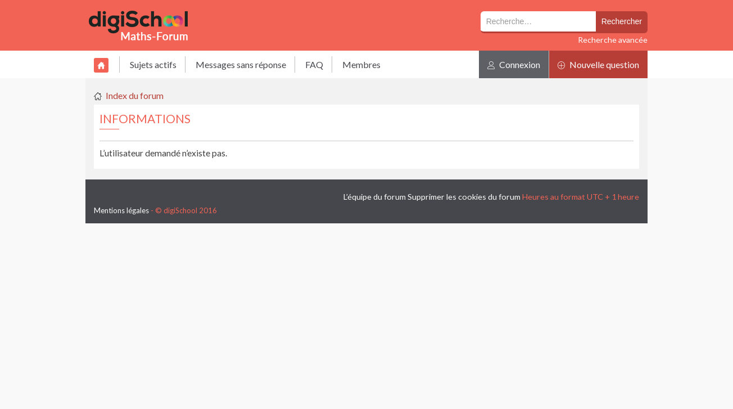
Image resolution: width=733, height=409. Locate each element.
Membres (361, 64)
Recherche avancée (613, 39)
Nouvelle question (598, 64)
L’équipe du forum (374, 196)
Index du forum (135, 95)
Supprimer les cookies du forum (464, 196)
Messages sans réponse (241, 64)
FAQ (314, 64)
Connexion (513, 64)
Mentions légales (121, 210)
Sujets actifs (153, 64)
